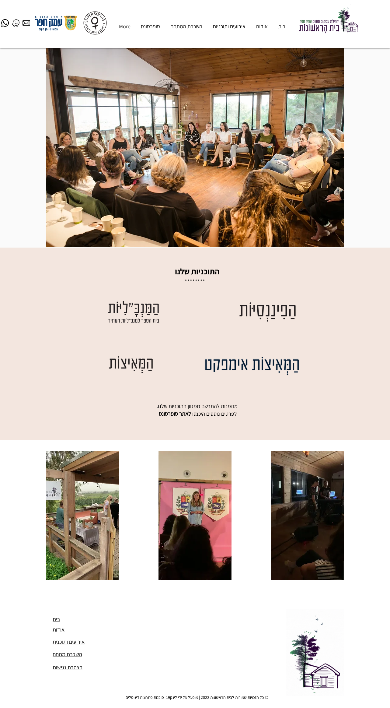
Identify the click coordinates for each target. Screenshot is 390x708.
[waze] (15, 23)
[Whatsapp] (5, 23)
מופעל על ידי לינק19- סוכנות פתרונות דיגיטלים (162, 697)
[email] (26, 23)
